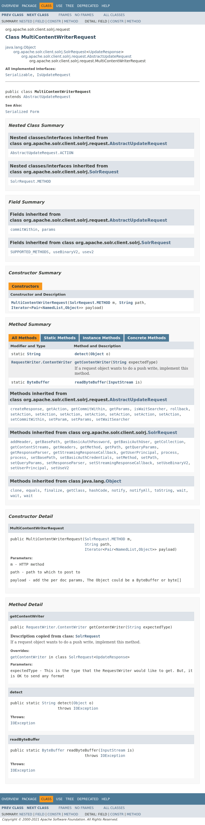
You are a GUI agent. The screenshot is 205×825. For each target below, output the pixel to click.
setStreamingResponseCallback (120, 463)
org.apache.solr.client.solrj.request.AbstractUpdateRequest (76, 56)
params (49, 229)
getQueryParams (141, 447)
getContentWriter (93, 362)
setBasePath (43, 457)
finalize (53, 490)
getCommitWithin (88, 409)
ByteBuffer (38, 382)
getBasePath (47, 442)
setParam (57, 419)
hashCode (98, 490)
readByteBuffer (90, 382)
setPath (149, 457)
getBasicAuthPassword (86, 442)
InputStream (120, 382)
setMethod (126, 457)
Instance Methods (101, 338)
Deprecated (87, 6)
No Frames (84, 15)
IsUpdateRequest (53, 75)
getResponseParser (29, 452)
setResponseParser (65, 463)
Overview (10, 6)
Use (59, 6)
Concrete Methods (147, 338)
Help (106, 6)
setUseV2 (60, 468)
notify (118, 490)
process (169, 452)
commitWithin (23, 229)
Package (29, 6)
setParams (81, 419)
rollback (179, 409)
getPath (113, 447)
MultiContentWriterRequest (39, 302)
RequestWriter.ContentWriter (41, 362)
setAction (20, 414)
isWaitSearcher (150, 409)
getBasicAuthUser (132, 442)
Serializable (18, 75)
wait (181, 490)
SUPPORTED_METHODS (29, 252)
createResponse (26, 409)
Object (72, 308)
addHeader (20, 442)
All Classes (114, 15)
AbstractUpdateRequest (46, 97)
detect (81, 354)
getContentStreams (29, 447)
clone (16, 490)
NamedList (53, 308)
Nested (25, 21)
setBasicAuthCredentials (86, 457)
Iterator (20, 308)
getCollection (169, 442)
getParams (119, 409)
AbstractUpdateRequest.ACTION (41, 153)
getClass (76, 490)
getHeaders (64, 447)
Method (71, 21)
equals (33, 490)
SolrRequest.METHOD (30, 181)
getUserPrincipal (139, 452)
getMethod (90, 447)
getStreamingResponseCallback (84, 452)
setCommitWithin (27, 419)
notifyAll (140, 490)
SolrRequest (104, 171)
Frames (65, 15)
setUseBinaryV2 (172, 463)
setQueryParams (26, 463)
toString (163, 490)
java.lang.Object (20, 47)
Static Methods (60, 338)
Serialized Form (22, 112)
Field (39, 21)
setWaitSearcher (112, 419)
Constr (54, 21)
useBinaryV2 (65, 252)
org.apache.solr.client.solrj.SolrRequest (49, 52)
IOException (85, 708)
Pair (36, 308)
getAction (56, 409)
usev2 (88, 252)
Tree (70, 6)
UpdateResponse (105, 52)
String (126, 302)
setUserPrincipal (28, 468)
